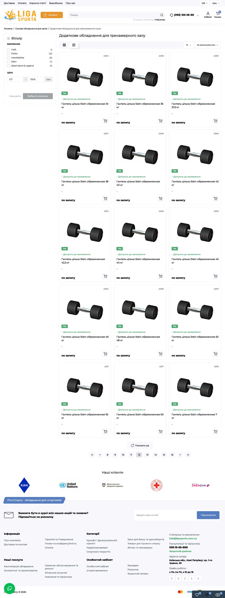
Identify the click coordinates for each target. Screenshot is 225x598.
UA (203, 3)
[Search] (161, 15)
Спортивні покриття (98, 551)
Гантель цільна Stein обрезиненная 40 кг (138, 183)
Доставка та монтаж (15, 544)
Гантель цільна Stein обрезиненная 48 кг (138, 338)
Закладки (133, 565)
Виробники (56, 3)
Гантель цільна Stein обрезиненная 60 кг (140, 416)
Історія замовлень (97, 570)
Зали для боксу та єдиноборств (146, 539)
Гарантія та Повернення (59, 539)
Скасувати (15, 96)
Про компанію (12, 540)
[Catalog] (52, 15)
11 (131, 454)
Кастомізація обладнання (18, 566)
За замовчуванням (207, 45)
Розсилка (133, 569)
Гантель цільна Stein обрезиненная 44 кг (138, 261)
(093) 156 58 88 (182, 15)
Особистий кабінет (98, 566)
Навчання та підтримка (58, 576)
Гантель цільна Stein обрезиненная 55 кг (84, 416)
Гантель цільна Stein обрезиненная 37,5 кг (193, 105)
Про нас (70, 3)
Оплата (22, 3)
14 (156, 454)
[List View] (64, 45)
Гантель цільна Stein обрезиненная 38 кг (84, 183)
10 (123, 454)
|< (92, 454)
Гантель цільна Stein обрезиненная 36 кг (139, 105)
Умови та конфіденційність (60, 543)
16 (172, 454)
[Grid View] (73, 45)
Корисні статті (37, 3)
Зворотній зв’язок (138, 573)
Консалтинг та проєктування (20, 570)
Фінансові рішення (56, 572)
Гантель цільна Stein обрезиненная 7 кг (194, 416)
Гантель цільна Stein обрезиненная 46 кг (85, 338)
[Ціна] (15, 79)
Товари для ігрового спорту (144, 543)
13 (147, 454)
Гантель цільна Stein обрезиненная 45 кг (195, 261)
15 (188, 45)
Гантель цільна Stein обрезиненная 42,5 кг (83, 261)
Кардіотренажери (97, 547)
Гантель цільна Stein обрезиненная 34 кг (84, 105)
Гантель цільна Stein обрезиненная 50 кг (195, 338)
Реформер (160, 19)
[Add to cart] (105, 121)
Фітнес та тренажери (140, 547)
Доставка (9, 3)
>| (188, 454)
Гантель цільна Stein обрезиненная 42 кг (195, 183)
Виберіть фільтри (38, 96)
